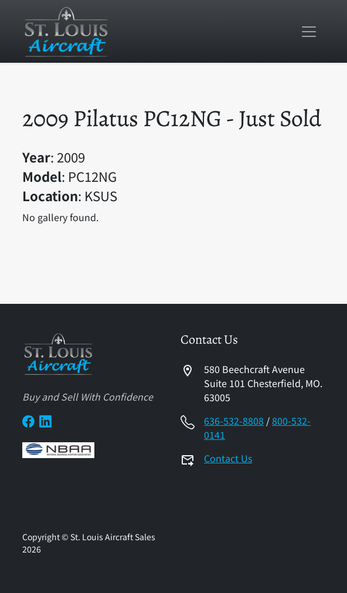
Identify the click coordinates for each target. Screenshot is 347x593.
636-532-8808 (234, 421)
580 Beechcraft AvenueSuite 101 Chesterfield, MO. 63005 (263, 383)
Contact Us (228, 458)
